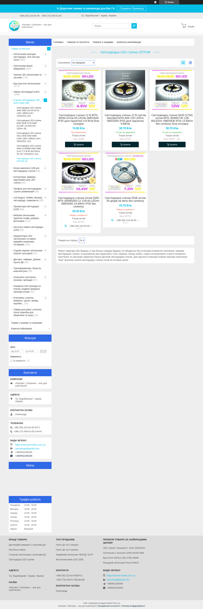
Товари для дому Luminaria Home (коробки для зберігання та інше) (27, 312)
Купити (80, 144)
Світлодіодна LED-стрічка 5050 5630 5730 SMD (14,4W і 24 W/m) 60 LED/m (29, 124)
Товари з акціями (103, 42)
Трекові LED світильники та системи (27, 76)
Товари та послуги (78, 42)
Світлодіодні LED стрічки (21, 559)
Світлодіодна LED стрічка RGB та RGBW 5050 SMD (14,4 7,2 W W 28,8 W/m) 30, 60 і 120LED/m (29, 150)
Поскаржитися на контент (109, 606)
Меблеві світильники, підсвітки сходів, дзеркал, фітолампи (26, 218)
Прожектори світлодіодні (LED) (26, 208)
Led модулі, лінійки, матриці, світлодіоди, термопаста (28, 199)
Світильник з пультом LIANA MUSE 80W (123, 553)
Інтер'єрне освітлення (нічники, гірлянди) (24, 278)
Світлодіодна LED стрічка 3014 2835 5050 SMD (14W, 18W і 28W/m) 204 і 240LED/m (29, 137)
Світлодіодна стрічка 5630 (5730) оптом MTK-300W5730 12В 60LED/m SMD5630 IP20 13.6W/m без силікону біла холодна (172, 119)
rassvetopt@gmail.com (27, 448)
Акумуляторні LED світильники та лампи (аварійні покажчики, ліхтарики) (24, 240)
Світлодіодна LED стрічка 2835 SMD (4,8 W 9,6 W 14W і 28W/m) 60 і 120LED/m (29, 112)
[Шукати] (134, 26)
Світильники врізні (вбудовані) (22, 67)
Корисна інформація (129, 42)
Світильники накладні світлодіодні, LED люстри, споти (26, 57)
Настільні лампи (17, 549)
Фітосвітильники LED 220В (69, 559)
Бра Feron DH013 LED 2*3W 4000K (121, 558)
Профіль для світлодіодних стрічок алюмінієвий (27, 190)
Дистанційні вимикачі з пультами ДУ (27, 545)
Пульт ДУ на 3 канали (67, 549)
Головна (58, 42)
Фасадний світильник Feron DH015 (121, 562)
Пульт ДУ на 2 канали (67, 545)
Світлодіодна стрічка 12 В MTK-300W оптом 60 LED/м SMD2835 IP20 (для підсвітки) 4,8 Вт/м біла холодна (78, 119)
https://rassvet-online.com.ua (30, 444)
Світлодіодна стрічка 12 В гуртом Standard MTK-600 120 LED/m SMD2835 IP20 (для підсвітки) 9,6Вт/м (125, 119)
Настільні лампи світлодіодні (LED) (28, 228)
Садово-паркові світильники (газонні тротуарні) (27, 252)
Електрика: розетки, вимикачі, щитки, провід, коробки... (26, 300)
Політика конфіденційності (133, 606)
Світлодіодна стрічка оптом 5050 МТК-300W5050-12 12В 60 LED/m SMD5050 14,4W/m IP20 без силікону (78, 202)
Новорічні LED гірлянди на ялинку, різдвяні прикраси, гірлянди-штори (27, 289)
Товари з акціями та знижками (26, 323)
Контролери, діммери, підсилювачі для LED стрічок (24, 180)
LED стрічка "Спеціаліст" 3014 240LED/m (124, 548)
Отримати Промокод (132, 8)
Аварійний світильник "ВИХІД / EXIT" (75, 554)
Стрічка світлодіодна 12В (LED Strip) (26, 101)
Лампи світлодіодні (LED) (26, 92)
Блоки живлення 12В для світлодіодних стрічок (26, 169)
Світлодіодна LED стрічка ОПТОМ (29, 159)
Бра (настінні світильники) (26, 83)
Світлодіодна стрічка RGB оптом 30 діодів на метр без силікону (125, 199)
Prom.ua (116, 603)
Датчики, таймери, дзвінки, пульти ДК (27, 261)
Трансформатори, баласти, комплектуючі (27, 269)
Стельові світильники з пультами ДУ (27, 554)
